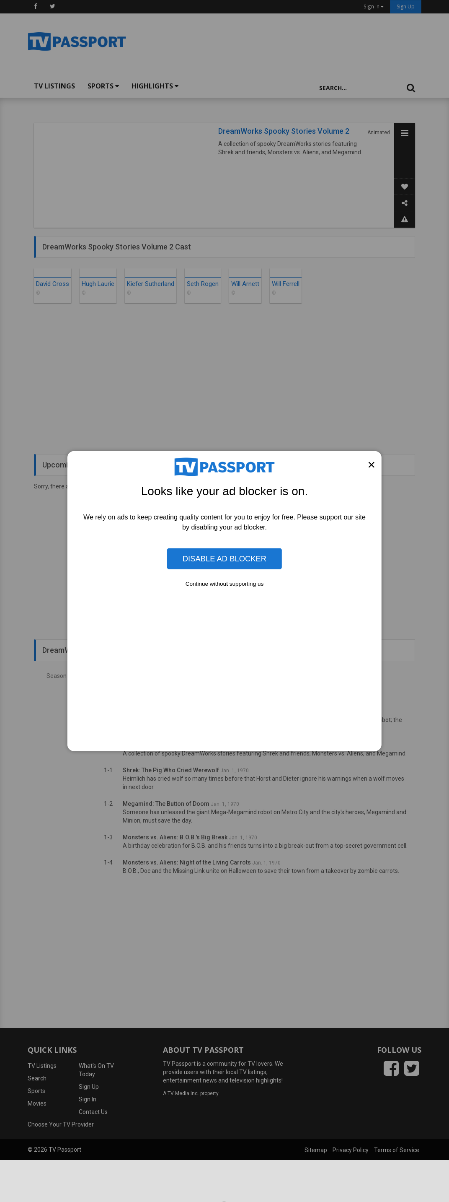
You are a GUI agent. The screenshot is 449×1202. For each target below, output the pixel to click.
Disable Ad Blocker (224, 558)
